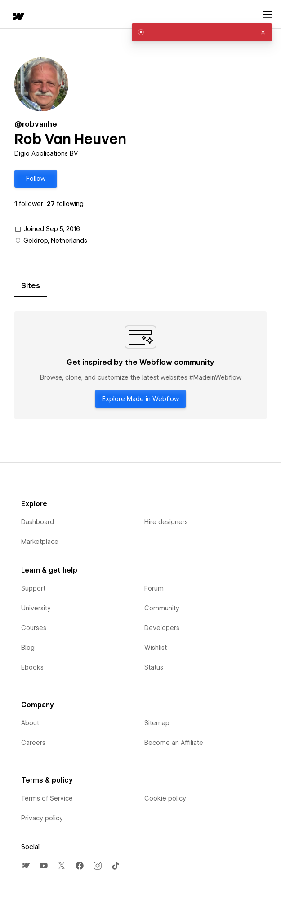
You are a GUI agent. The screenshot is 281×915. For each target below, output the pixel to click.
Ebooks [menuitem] (32, 667)
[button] (35, 179)
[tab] (30, 286)
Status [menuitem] (153, 667)
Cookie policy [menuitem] (165, 798)
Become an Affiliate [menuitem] (173, 742)
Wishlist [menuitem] (155, 647)
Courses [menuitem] (33, 627)
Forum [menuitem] (154, 588)
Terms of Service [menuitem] (47, 798)
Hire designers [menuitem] (166, 521)
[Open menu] (267, 14)
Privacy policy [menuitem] (42, 818)
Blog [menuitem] (28, 647)
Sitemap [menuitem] (156, 723)
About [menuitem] (30, 723)
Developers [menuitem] (161, 627)
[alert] (202, 32)
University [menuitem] (36, 608)
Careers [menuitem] (33, 742)
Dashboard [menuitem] (37, 521)
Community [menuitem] (161, 608)
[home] (18, 17)
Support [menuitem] (33, 588)
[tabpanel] (140, 365)
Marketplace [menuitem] (39, 541)
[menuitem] (25, 865)
